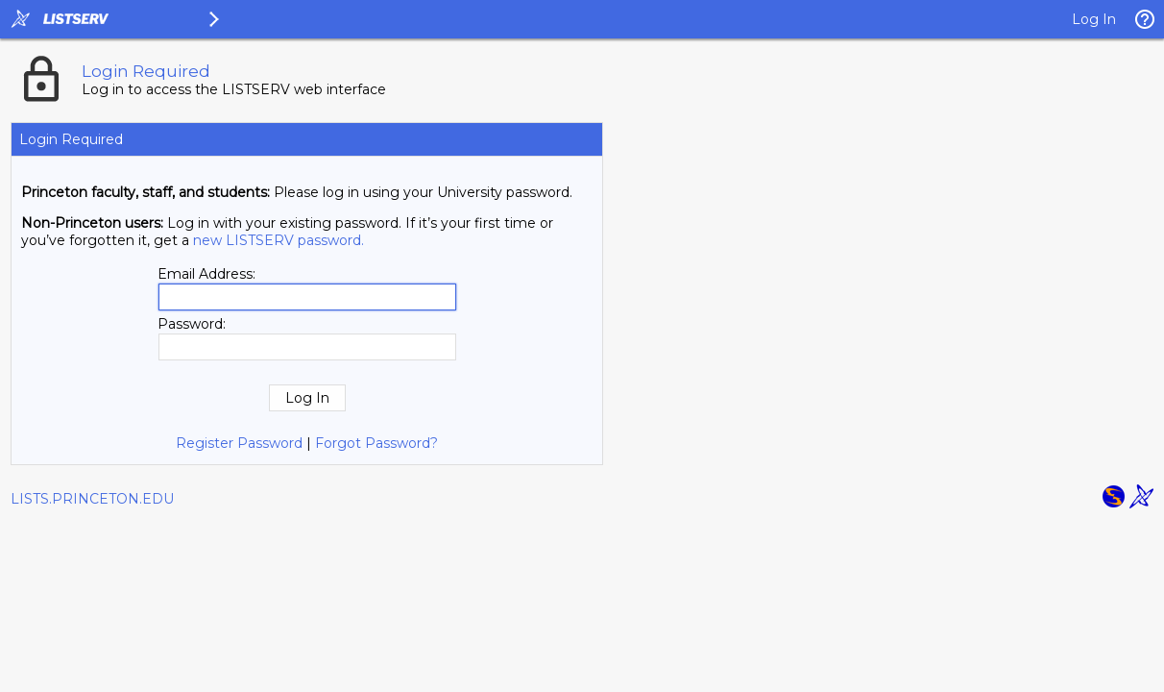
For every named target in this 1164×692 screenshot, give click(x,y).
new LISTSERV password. (278, 240)
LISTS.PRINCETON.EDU (92, 498)
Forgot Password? (376, 443)
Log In (1094, 19)
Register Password (239, 443)
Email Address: (206, 274)
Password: (192, 324)
